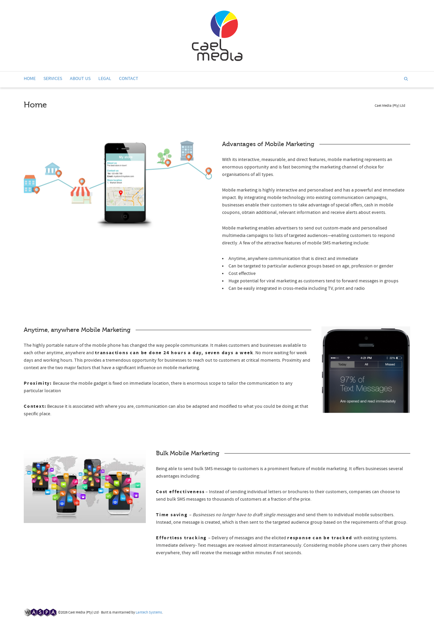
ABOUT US (80, 79)
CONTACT (128, 79)
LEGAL (104, 79)
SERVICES (52, 79)
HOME (30, 80)
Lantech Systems (149, 612)
